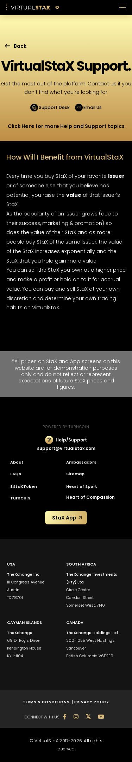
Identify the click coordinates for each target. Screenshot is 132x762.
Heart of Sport (81, 486)
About (17, 462)
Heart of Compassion (90, 497)
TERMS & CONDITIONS (47, 702)
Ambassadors (81, 462)
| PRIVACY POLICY (90, 702)
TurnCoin (20, 498)
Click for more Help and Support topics (66, 126)
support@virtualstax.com (66, 448)
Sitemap (75, 474)
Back (15, 46)
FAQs (15, 474)
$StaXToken (23, 486)
